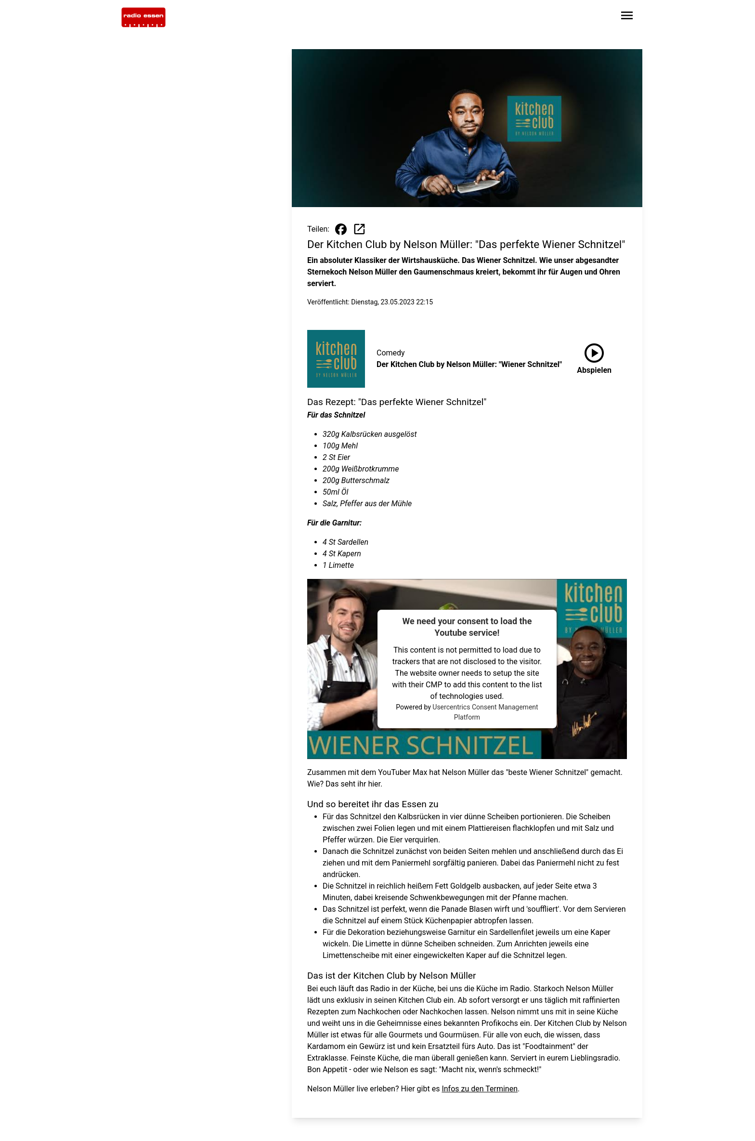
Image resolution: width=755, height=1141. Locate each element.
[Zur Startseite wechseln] (143, 17)
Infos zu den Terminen (480, 1088)
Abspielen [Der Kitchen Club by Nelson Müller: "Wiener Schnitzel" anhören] (594, 357)
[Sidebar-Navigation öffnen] (627, 17)
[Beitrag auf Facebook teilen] (341, 229)
